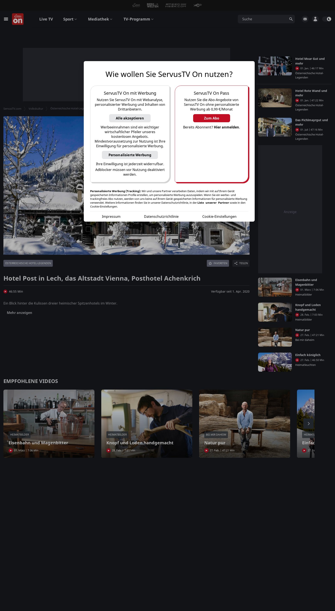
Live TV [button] (46, 19)
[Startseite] (18, 19)
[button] (167, 5)
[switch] (327, 19)
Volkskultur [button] (36, 108)
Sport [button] (70, 19)
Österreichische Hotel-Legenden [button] (70, 108)
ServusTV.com (12, 108)
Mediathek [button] (100, 19)
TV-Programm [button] (138, 19)
